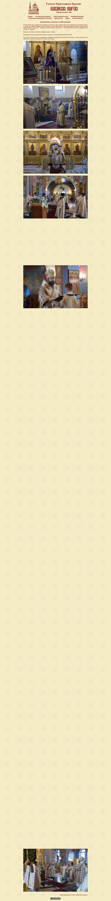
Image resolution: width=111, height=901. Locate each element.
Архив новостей (77, 18)
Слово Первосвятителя (60, 16)
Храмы (67, 18)
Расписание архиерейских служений (40, 18)
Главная (30, 16)
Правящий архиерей (77, 16)
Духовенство (58, 18)
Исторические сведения (43, 16)
